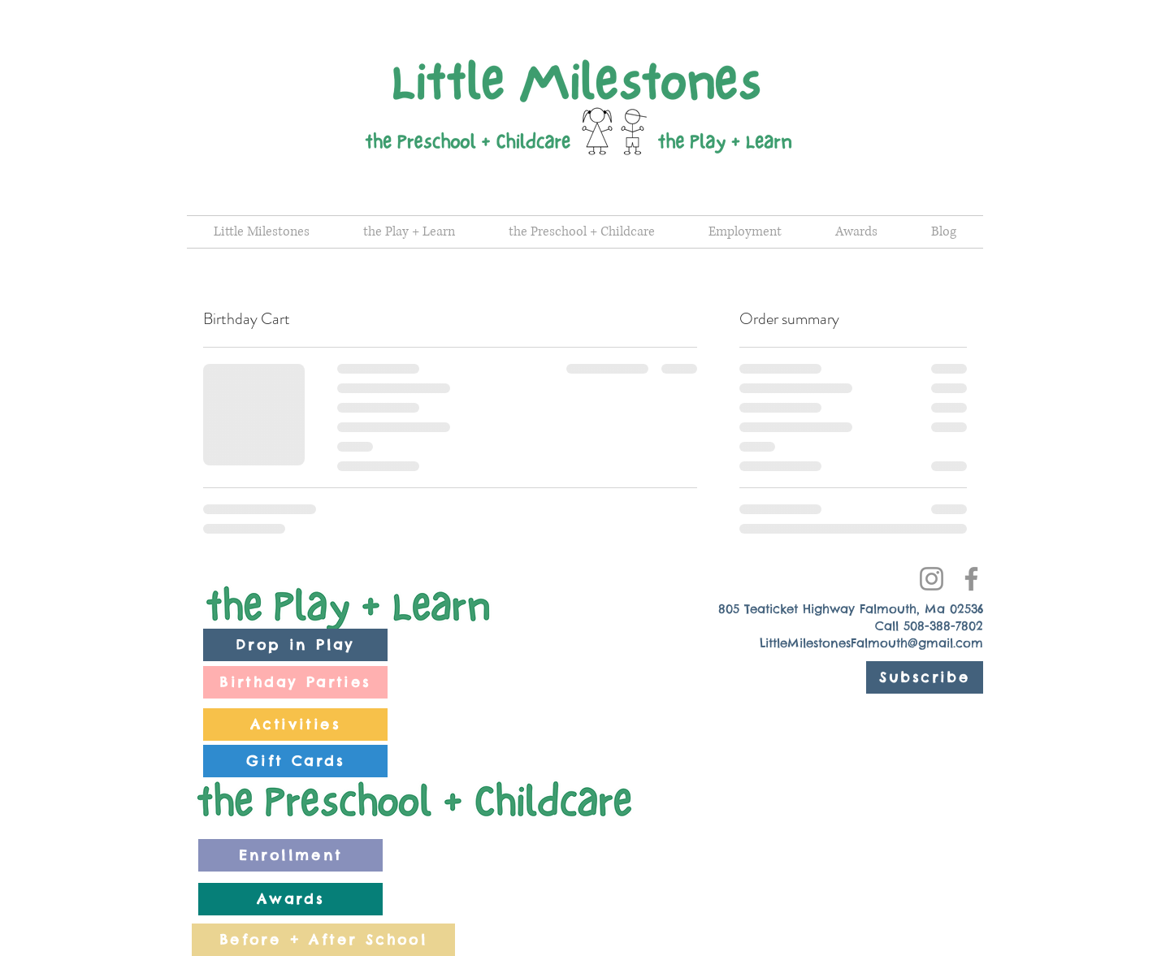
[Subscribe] (924, 677)
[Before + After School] (323, 940)
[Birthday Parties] (295, 682)
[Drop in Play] (295, 645)
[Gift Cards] (295, 761)
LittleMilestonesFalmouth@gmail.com (871, 643)
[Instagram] (931, 579)
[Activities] (295, 724)
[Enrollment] (290, 855)
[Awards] (290, 899)
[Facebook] (971, 579)
